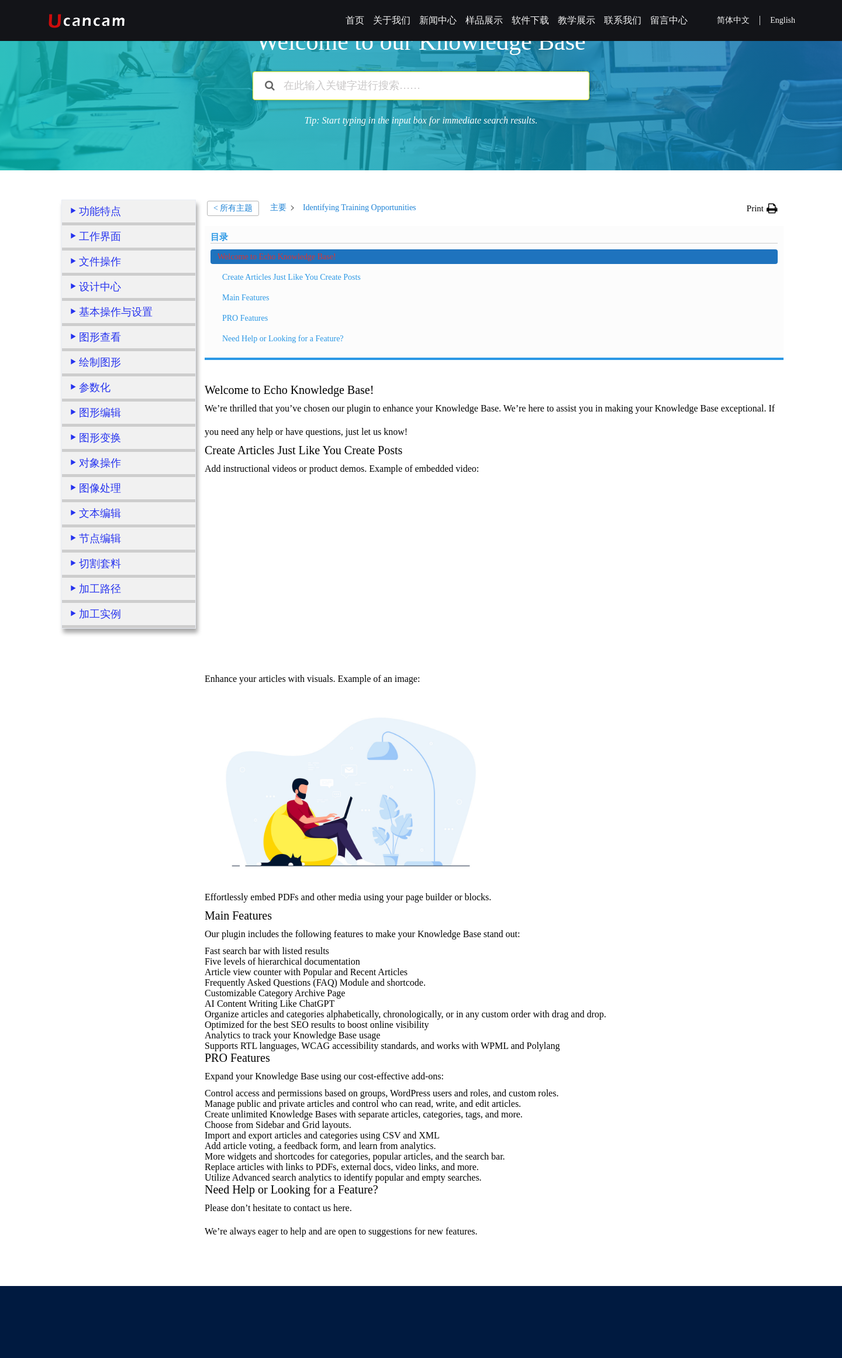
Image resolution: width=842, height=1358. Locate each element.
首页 (355, 20)
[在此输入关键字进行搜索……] (421, 86)
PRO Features (102, 757)
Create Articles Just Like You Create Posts (127, 710)
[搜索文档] (270, 86)
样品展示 (484, 20)
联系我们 (622, 20)
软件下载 (530, 20)
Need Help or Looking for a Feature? (124, 783)
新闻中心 (438, 20)
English (782, 20)
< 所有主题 (233, 208)
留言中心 (669, 20)
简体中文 (733, 20)
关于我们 (391, 20)
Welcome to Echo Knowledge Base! (123, 677)
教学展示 (576, 20)
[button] (762, 208)
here (341, 1050)
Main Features (102, 736)
